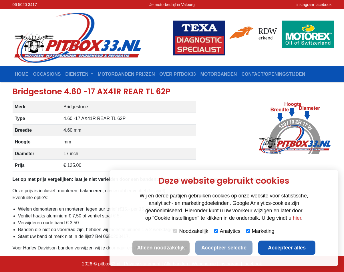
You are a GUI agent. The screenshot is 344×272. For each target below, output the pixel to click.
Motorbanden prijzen (126, 74)
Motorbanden (218, 74)
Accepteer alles (287, 248)
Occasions (47, 74)
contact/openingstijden (273, 74)
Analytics (227, 231)
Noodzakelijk (190, 231)
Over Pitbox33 (178, 74)
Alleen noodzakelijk (161, 248)
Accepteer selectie (223, 248)
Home (22, 74)
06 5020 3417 (25, 4)
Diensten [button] (77, 74)
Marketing (260, 231)
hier (297, 218)
